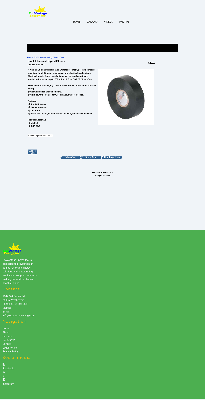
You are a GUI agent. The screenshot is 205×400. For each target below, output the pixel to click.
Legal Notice (10, 347)
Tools (55, 57)
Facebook (8, 368)
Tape (62, 57)
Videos (108, 21)
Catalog (92, 21)
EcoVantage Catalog (43, 57)
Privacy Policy (10, 351)
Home (76, 21)
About (6, 332)
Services (7, 336)
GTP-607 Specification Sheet (40, 135)
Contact (7, 343)
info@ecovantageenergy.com (19, 315)
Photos (124, 21)
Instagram (8, 383)
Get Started (9, 340)
